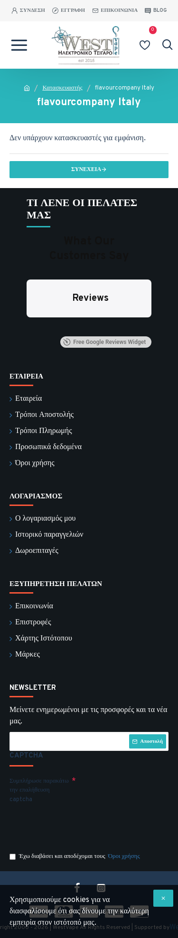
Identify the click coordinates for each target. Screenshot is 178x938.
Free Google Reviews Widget (104, 342)
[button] (26, 326)
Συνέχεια (86, 169)
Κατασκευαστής (62, 88)
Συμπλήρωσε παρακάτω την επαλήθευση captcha (39, 790)
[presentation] (75, 824)
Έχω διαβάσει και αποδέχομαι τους (75, 857)
